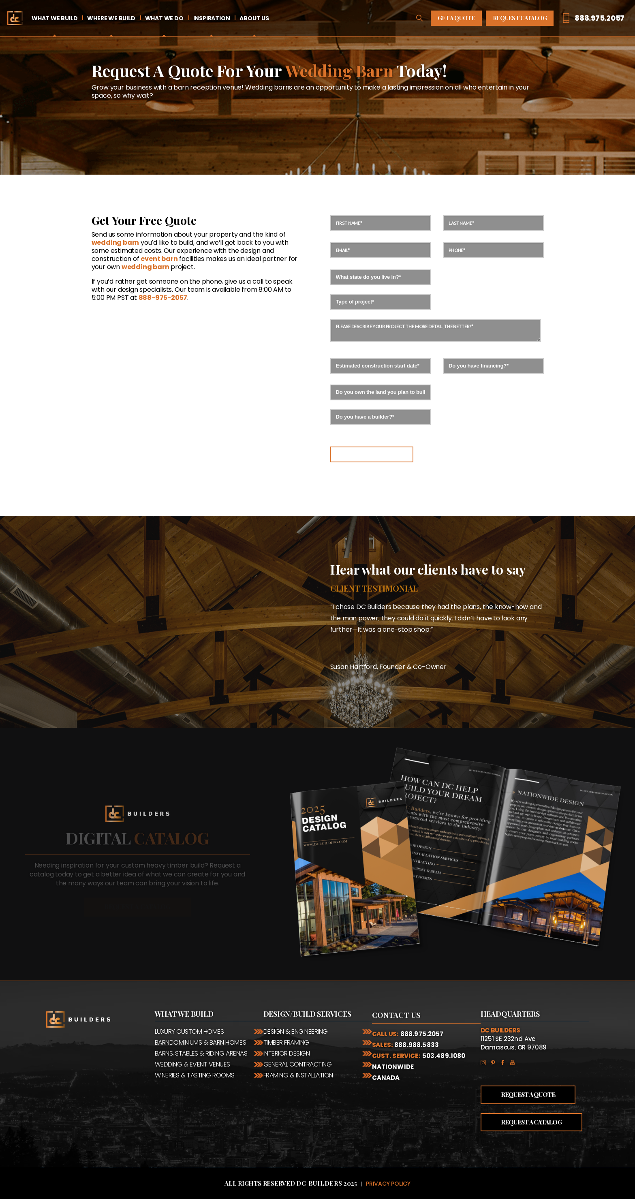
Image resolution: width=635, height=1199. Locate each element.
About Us (254, 18)
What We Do (164, 18)
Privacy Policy (388, 1184)
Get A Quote (456, 18)
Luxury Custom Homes (189, 1031)
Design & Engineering (295, 1031)
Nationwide (393, 1066)
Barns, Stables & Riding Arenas (201, 1053)
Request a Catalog (531, 1122)
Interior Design (286, 1053)
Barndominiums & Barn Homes (200, 1042)
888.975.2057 (422, 1034)
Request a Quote (528, 1094)
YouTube (515, 1062)
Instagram (485, 1062)
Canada (386, 1077)
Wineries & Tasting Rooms (195, 1075)
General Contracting (297, 1064)
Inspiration (211, 18)
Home (15, 18)
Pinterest (495, 1062)
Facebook (505, 1062)
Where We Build (111, 18)
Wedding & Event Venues (192, 1064)
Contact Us (396, 1015)
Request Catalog (520, 18)
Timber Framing (286, 1042)
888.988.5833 (416, 1045)
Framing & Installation (298, 1075)
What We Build (54, 18)
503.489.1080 (444, 1056)
